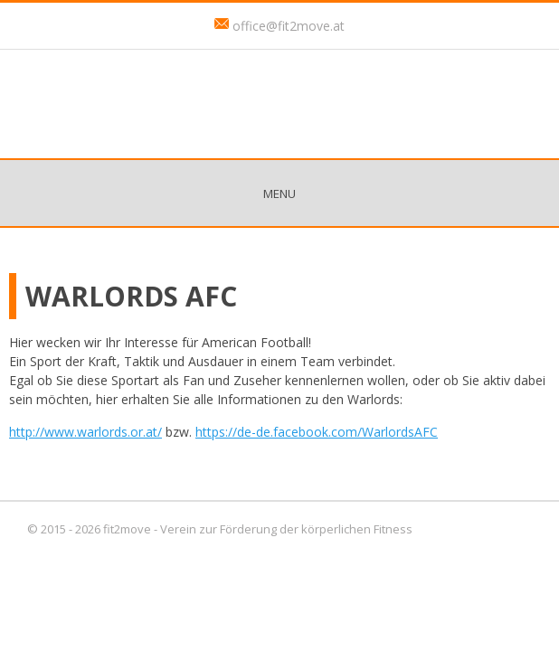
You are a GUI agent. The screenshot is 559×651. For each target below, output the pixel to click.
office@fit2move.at (288, 25)
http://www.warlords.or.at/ (85, 431)
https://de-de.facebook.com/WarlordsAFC (316, 431)
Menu (279, 193)
